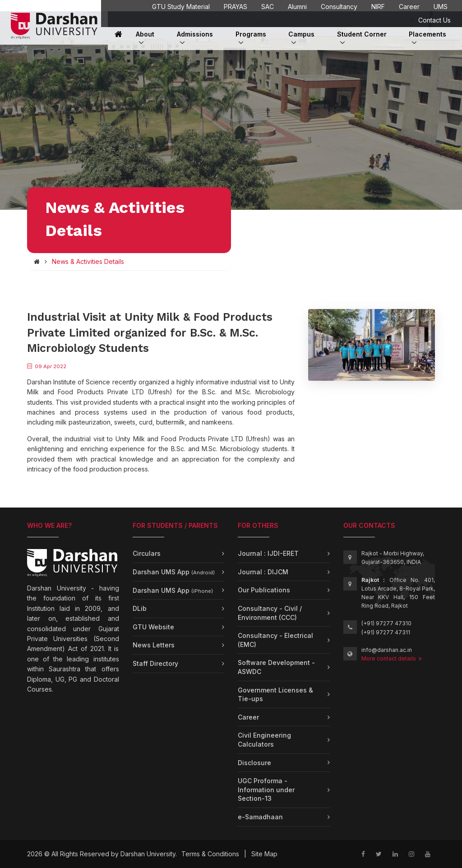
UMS (441, 6)
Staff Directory (155, 663)
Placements (427, 34)
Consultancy (339, 6)
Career (409, 6)
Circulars (147, 553)
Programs (251, 37)
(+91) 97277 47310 (386, 623)
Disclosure (254, 762)
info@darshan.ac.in (386, 649)
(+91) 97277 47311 (385, 632)
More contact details (391, 658)
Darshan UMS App (174, 572)
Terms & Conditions (210, 854)
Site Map (264, 854)
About (145, 37)
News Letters (154, 645)
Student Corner (362, 34)
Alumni (297, 6)
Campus (301, 37)
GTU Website (153, 627)
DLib (140, 608)
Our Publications (264, 590)
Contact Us (434, 20)
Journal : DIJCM (263, 572)
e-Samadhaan (260, 817)
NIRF (378, 6)
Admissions (195, 34)
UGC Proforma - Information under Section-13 (266, 789)
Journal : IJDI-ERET (268, 553)
